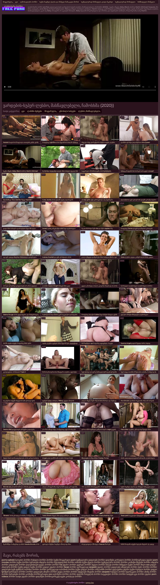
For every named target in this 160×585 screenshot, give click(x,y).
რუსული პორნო (38, 560)
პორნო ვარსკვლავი (79, 567)
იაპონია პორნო (32, 569)
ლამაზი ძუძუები (34, 111)
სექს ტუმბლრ (17, 569)
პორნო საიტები (126, 574)
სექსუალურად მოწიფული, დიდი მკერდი (97, 2)
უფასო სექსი (129, 569)
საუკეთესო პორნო (110, 574)
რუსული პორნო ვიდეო (146, 569)
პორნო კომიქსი (128, 562)
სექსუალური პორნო (110, 562)
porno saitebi (8, 560)
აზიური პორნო (50, 572)
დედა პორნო (45, 565)
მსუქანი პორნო (143, 562)
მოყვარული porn (67, 560)
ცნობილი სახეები (67, 111)
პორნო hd (57, 565)
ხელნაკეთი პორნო (135, 572)
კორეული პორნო (123, 560)
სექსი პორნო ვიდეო (40, 567)
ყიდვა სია (90, 583)
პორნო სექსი (53, 560)
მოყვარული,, (8, 2)
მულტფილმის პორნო (64, 562)
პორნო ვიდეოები (34, 572)
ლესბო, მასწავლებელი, (89, 111)
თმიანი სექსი (81, 562)
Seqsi (66, 567)
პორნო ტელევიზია (114, 569)
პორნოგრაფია (139, 560)
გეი (16, 2)
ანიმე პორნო (150, 572)
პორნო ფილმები (106, 560)
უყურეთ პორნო (84, 565)
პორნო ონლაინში (96, 569)
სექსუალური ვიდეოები (87, 560)
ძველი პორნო (94, 562)
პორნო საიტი (15, 576)
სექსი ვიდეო (24, 567)
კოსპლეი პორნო (74, 576)
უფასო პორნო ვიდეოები (108, 567)
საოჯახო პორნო (23, 560)
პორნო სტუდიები (79, 572)
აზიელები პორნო (129, 567)
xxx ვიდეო (151, 565)
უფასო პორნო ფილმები (33, 576)
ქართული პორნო (17, 572)
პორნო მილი (139, 565)
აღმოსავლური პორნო (28, 2)
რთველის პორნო (92, 574)
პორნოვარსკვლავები (55, 576)
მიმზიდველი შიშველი (146, 2)
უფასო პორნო (69, 565)
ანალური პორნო (10, 567)
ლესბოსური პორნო (13, 6)
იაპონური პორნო (60, 574)
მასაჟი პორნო (112, 565)
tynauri (5, 572)
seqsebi (93, 567)
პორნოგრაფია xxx (43, 574)
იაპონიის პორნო (67, 569)
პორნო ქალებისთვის (29, 565)
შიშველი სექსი (126, 565)
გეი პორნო (139, 574)
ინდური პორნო (46, 562)
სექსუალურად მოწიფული (125, 2)
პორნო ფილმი (76, 574)
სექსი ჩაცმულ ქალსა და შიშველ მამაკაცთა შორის (59, 2)
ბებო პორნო (144, 567)
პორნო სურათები (30, 562)
